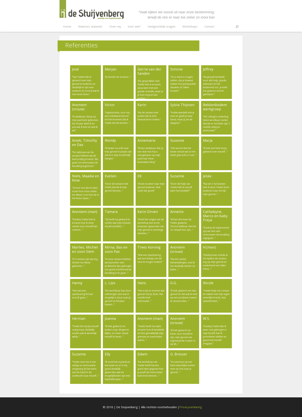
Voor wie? (134, 26)
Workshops (189, 26)
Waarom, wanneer (90, 26)
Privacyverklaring (190, 407)
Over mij (115, 26)
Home (67, 26)
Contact (209, 26)
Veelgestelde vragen (161, 26)
